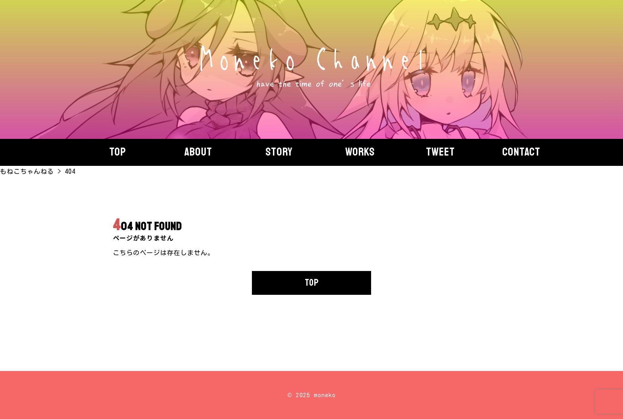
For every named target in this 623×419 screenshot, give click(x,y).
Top (117, 152)
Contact (521, 152)
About (198, 152)
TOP (312, 282)
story (279, 152)
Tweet (440, 152)
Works (360, 152)
